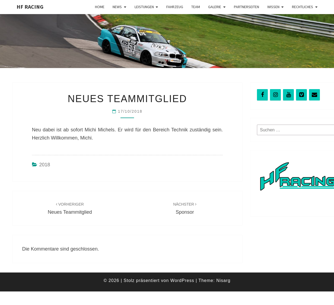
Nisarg (223, 280)
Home (99, 6)
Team (195, 6)
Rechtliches (302, 6)
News (117, 6)
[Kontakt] (314, 94)
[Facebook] (262, 94)
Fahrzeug (174, 6)
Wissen (273, 6)
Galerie (214, 6)
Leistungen (144, 6)
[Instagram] (275, 94)
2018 (44, 164)
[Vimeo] (301, 94)
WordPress (182, 280)
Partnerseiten (246, 6)
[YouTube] (288, 94)
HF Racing (30, 6)
